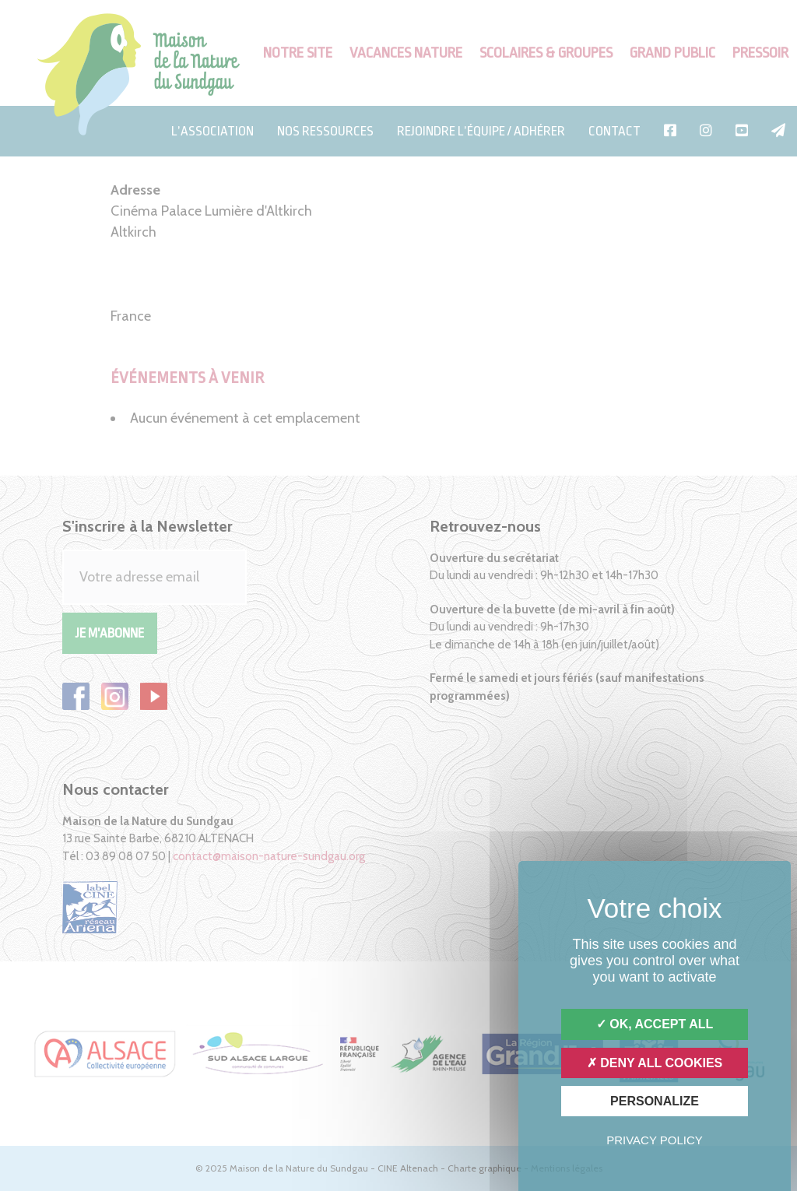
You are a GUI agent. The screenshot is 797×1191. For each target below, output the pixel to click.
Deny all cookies (655, 1063)
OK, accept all (654, 1024)
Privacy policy (654, 1140)
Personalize (654, 1101)
